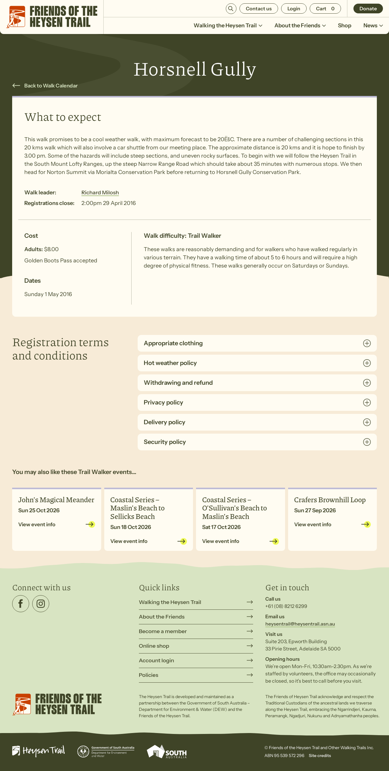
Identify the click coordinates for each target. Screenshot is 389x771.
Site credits (320, 755)
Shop (344, 25)
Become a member (163, 631)
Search (231, 8)
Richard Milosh (100, 192)
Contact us (259, 8)
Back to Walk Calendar (51, 86)
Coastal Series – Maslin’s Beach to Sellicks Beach (137, 507)
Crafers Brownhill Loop (330, 499)
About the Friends (300, 25)
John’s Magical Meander (56, 499)
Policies (148, 675)
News (373, 25)
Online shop (154, 646)
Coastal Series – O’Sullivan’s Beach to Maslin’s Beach (234, 507)
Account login (156, 660)
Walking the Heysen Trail (228, 25)
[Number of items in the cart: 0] (325, 8)
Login (293, 8)
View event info (36, 524)
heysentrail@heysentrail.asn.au (300, 624)
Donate (368, 8)
